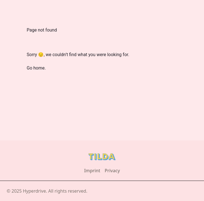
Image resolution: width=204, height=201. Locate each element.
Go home (35, 68)
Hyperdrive (34, 191)
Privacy (112, 171)
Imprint (92, 171)
